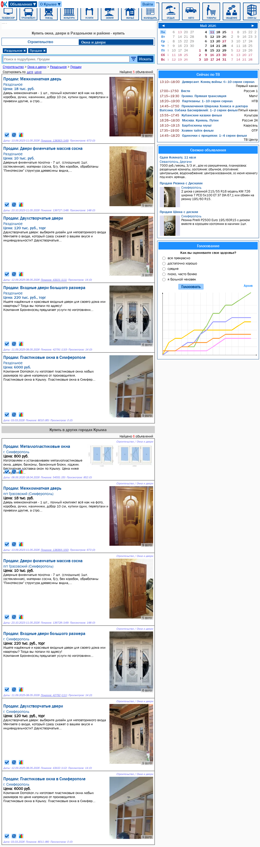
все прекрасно (179, 258)
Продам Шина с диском (179, 212)
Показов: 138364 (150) (55, 550)
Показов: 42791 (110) (54, 349)
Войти (147, 4)
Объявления (23, 4)
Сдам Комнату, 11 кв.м (178, 157)
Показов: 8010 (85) (37, 420)
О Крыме (50, 4)
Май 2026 (208, 26)
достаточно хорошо (182, 263)
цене (38, 72)
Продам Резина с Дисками (181, 183)
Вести (175, 91)
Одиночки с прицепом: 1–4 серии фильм (203, 135)
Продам (38, 50)
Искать (145, 59)
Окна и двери (93, 42)
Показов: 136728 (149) (55, 622)
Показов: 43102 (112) (54, 768)
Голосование (208, 245)
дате (30, 72)
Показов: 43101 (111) (54, 279)
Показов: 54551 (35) (53, 477)
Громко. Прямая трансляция (193, 96)
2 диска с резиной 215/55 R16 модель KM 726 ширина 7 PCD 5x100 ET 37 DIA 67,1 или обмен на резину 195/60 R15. (209, 196)
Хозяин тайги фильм (187, 130)
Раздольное (15, 50)
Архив (248, 286)
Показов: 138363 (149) (55, 140)
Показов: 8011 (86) (37, 841)
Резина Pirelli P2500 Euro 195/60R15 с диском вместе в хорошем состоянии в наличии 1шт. (209, 225)
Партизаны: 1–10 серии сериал (196, 101)
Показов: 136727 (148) (55, 210)
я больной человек (182, 279)
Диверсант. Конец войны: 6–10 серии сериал (207, 82)
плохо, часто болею (182, 274)
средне (173, 269)
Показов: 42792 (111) (54, 695)
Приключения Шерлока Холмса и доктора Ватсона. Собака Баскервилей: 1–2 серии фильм (204, 108)
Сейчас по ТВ (208, 74)
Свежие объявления (208, 150)
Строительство (40, 41)
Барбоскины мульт (186, 125)
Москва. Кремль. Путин (189, 120)
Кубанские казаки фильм (191, 115)
